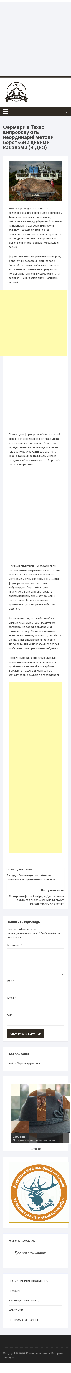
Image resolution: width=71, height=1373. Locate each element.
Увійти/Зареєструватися (24, 1063)
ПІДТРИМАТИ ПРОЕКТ (23, 1320)
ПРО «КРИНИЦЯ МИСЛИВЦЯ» (28, 1281)
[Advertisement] (33, 35)
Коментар (14, 945)
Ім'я (10, 980)
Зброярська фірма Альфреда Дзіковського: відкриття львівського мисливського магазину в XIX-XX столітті (36, 900)
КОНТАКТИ (16, 1310)
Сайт (10, 1014)
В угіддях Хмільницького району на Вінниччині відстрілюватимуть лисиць (31, 877)
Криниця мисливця (30, 1252)
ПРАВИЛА (15, 1290)
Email (11, 997)
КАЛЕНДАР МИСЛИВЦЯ (24, 1300)
